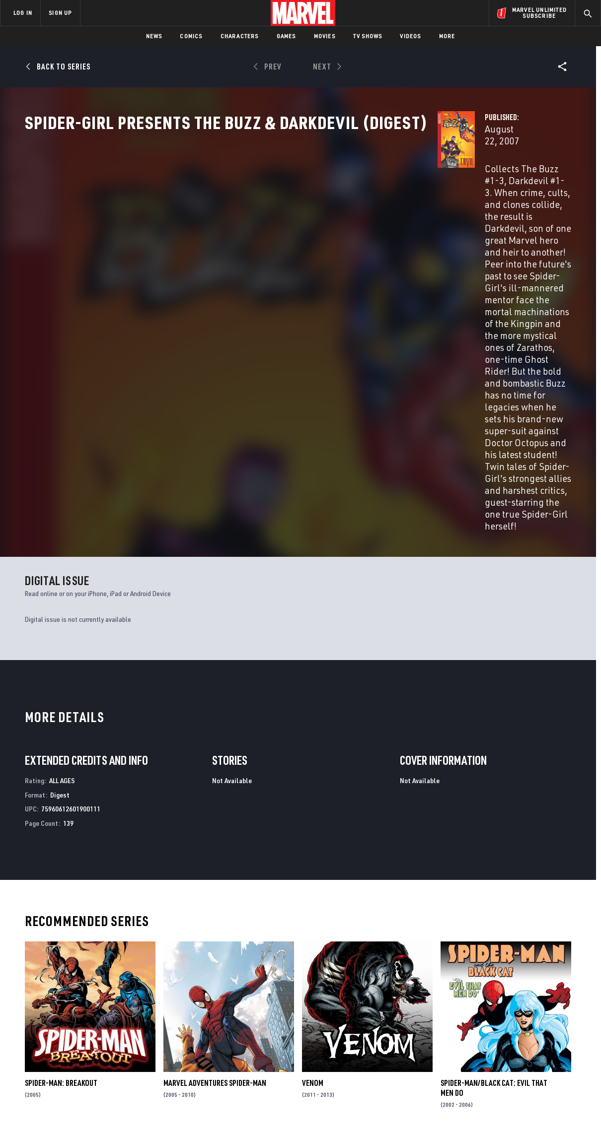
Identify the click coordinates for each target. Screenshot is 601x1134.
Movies (324, 36)
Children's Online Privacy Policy (332, 1117)
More (447, 36)
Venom (312, 907)
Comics (191, 36)
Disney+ (188, 1022)
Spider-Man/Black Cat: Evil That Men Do (494, 912)
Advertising (196, 1008)
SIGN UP (60, 12)
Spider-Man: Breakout (61, 907)
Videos (410, 36)
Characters (240, 36)
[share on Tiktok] (482, 1075)
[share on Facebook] (482, 1033)
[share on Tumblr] (564, 1033)
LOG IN (22, 12)
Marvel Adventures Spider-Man (214, 907)
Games (286, 36)
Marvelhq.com (199, 1037)
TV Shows (367, 36)
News (154, 36)
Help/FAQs (97, 1022)
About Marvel (104, 1008)
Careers (94, 1037)
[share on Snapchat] (509, 1054)
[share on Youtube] (482, 1054)
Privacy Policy (112, 1117)
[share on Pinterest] (536, 1054)
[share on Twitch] (564, 1054)
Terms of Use (66, 1117)
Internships (101, 1051)
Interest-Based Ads (472, 1117)
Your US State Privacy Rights (178, 1117)
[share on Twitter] (509, 1033)
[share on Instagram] (536, 1033)
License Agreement (409, 1117)
